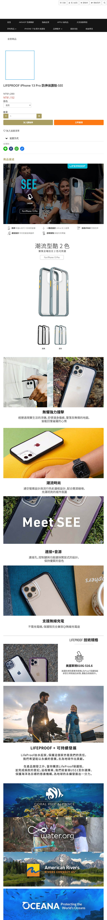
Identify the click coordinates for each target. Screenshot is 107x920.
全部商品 (12, 38)
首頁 (9, 22)
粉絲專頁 (89, 28)
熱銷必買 (45, 22)
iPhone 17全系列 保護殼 (35, 28)
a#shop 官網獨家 (26, 22)
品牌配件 (57, 28)
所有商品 (11, 28)
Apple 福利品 (62, 22)
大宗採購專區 (82, 22)
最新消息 (74, 28)
